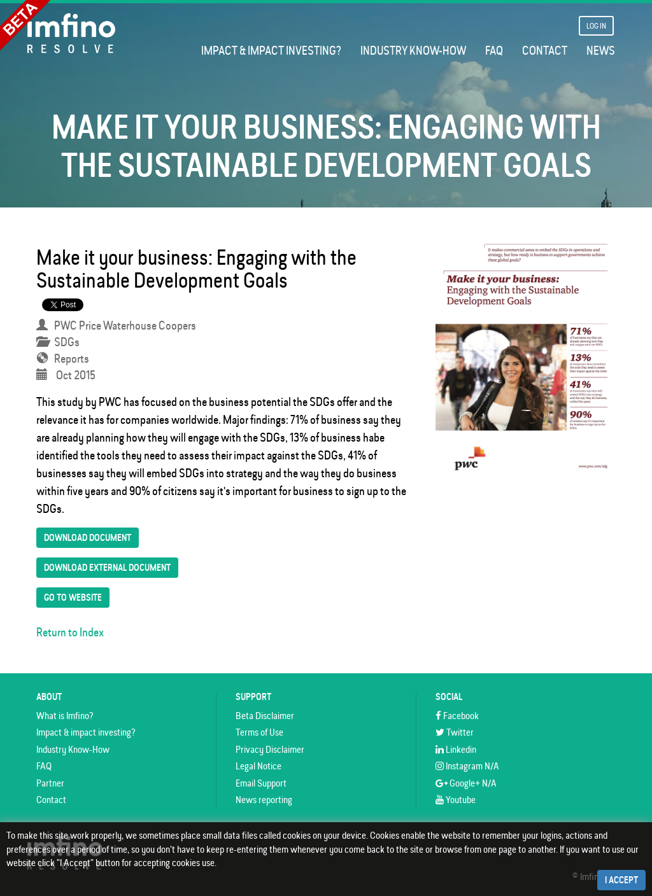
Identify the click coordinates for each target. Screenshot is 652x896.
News (600, 51)
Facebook (457, 715)
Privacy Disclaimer (270, 749)
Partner (50, 783)
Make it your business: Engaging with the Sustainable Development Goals (196, 268)
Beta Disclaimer (265, 715)
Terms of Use (259, 732)
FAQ (494, 51)
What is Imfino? (64, 715)
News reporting (264, 799)
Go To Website (73, 597)
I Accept (621, 880)
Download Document (87, 537)
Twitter (455, 732)
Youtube (456, 799)
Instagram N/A (467, 766)
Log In (596, 25)
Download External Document (107, 567)
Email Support (261, 783)
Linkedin (456, 749)
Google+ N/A (466, 783)
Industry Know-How (413, 51)
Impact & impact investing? (271, 51)
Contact (544, 51)
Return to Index (70, 632)
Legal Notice (258, 766)
